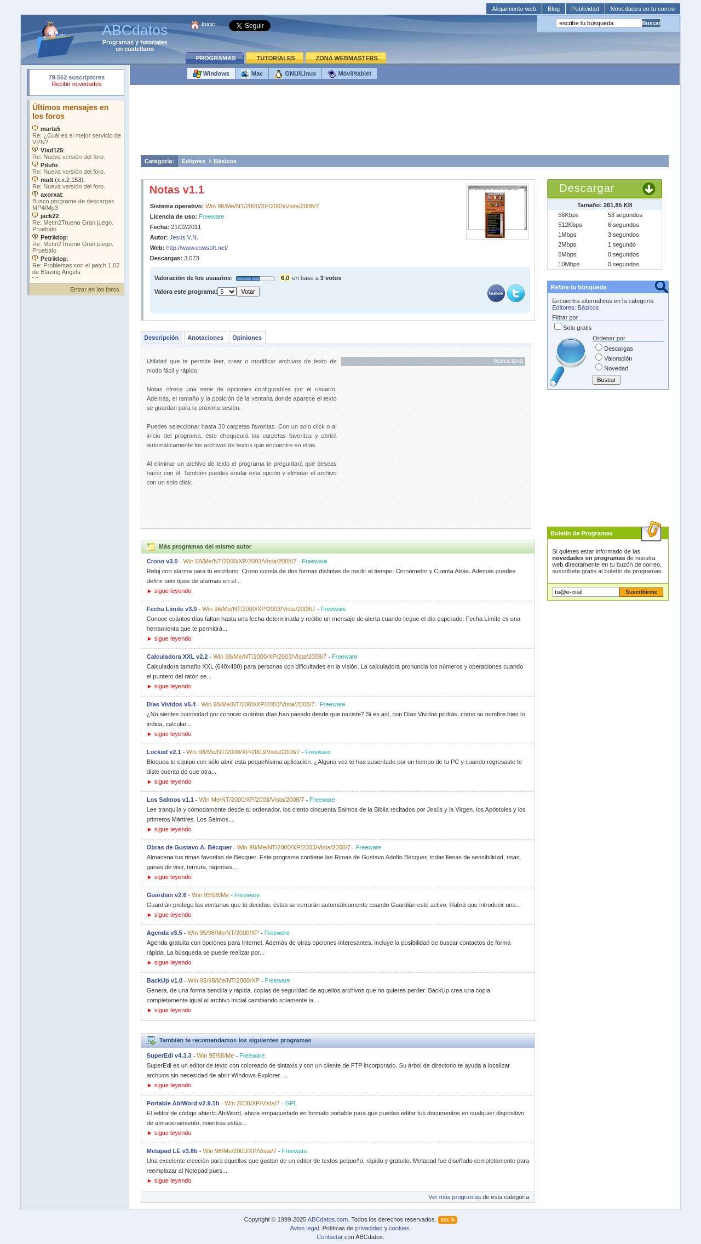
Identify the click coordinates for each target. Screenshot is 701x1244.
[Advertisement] (404, 122)
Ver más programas (454, 1197)
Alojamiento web (514, 8)
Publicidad (585, 8)
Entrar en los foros (94, 289)
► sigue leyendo (169, 590)
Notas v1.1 (177, 190)
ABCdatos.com (328, 1219)
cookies (399, 1228)
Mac (252, 74)
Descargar (586, 188)
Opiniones (247, 337)
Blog (554, 8)
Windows (211, 74)
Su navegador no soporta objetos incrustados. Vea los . (77, 189)
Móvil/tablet (349, 74)
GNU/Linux (295, 74)
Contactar (330, 1237)
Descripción (161, 337)
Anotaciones (205, 337)
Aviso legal (304, 1228)
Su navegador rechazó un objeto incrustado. (76, 82)
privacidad (368, 1228)
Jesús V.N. (184, 237)
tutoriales (154, 42)
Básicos (225, 161)
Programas (118, 42)
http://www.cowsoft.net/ (197, 247)
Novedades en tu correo (643, 8)
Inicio (209, 24)
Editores (193, 161)
